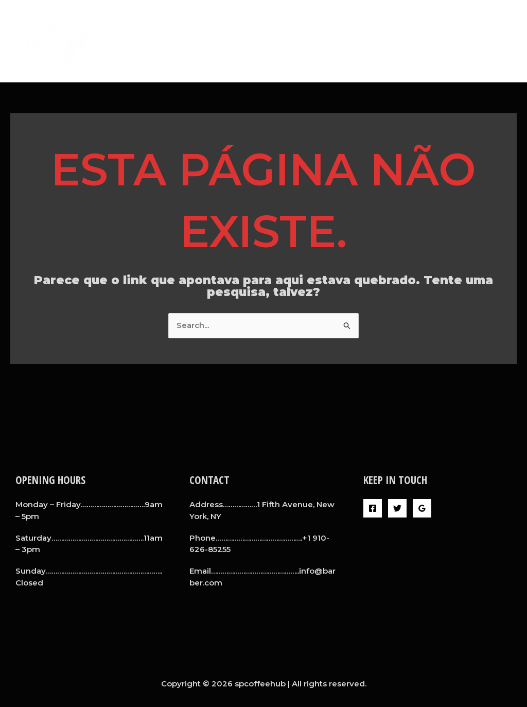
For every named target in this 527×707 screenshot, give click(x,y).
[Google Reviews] (422, 508)
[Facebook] (372, 508)
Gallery (443, 41)
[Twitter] (397, 508)
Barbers (397, 41)
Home (312, 41)
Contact (492, 41)
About (352, 41)
